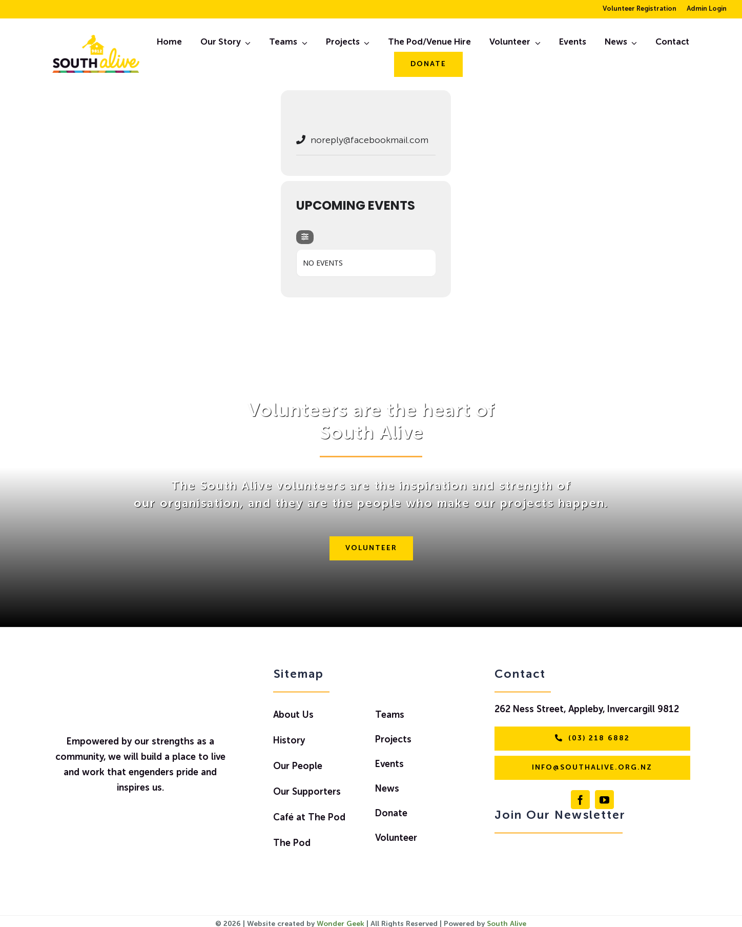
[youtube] (604, 799)
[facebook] (580, 799)
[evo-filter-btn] (305, 237)
